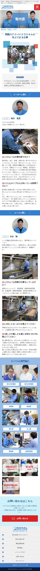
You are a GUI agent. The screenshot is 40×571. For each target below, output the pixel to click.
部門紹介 (20, 548)
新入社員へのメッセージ (20, 535)
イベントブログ (20, 552)
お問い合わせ (20, 556)
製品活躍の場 (20, 543)
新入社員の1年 (20, 539)
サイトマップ (20, 561)
